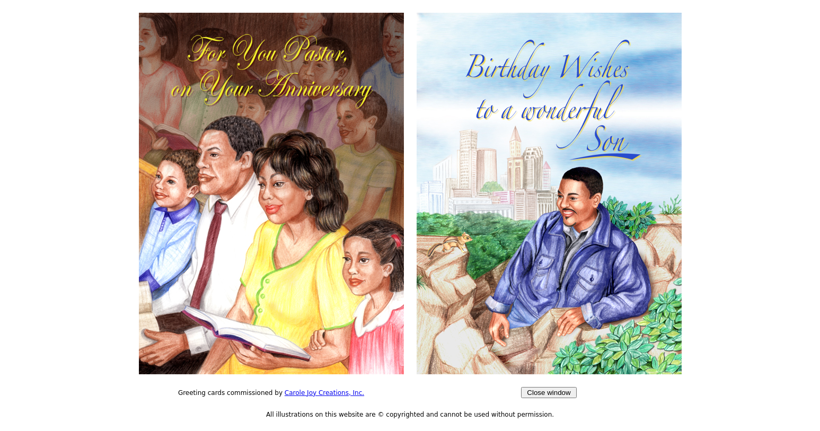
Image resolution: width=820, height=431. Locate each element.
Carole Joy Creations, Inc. (324, 393)
